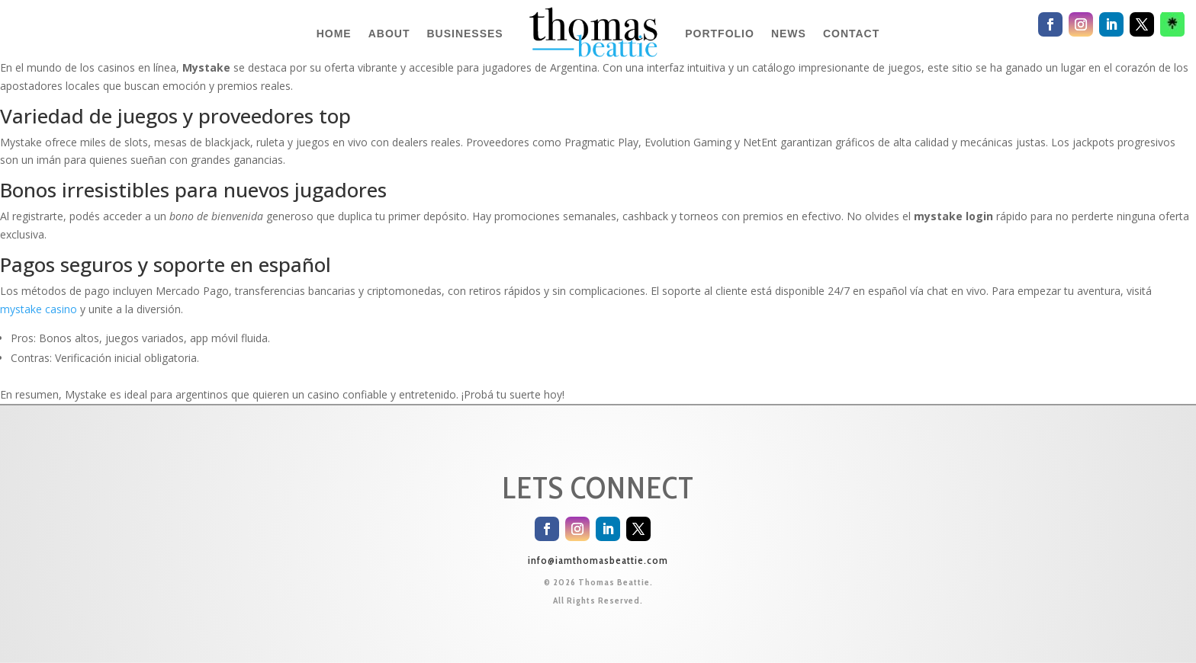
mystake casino (38, 309)
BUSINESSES (464, 33)
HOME (334, 33)
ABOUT (389, 33)
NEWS (788, 33)
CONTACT (851, 33)
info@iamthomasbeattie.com (598, 560)
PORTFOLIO (719, 33)
